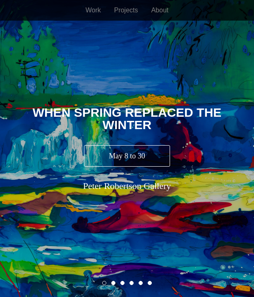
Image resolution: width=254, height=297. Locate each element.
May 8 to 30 (127, 156)
